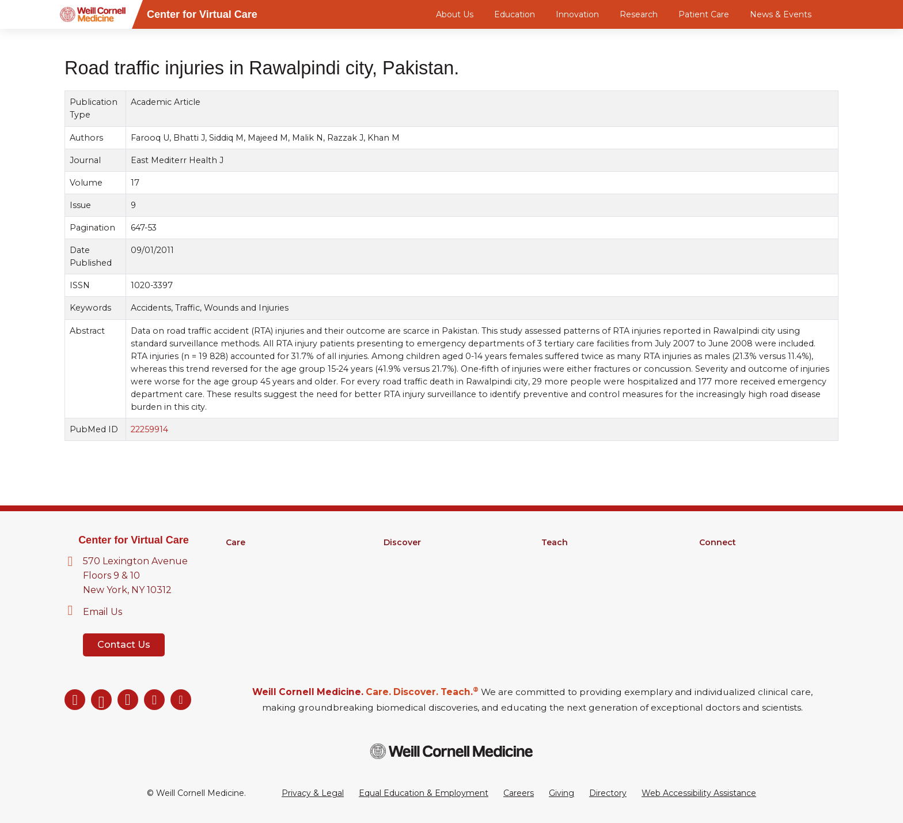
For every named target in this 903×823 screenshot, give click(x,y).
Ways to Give (725, 587)
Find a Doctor (253, 557)
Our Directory (726, 572)
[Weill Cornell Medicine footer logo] (451, 751)
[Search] (840, 14)
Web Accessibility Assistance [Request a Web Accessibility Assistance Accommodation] (699, 793)
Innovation (577, 14)
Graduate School (574, 572)
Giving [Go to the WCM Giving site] (561, 793)
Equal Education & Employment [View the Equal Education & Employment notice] (423, 793)
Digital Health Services (271, 587)
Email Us (102, 611)
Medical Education (578, 557)
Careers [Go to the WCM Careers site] (518, 793)
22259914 (149, 429)
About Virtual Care (735, 557)
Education (514, 14)
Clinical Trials (408, 572)
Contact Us (123, 644)
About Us (454, 14)
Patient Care (703, 14)
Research (639, 14)
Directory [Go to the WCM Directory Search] (608, 793)
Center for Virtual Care (133, 540)
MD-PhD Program (578, 587)
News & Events (780, 14)
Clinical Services (257, 572)
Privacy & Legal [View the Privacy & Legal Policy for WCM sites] (313, 793)
